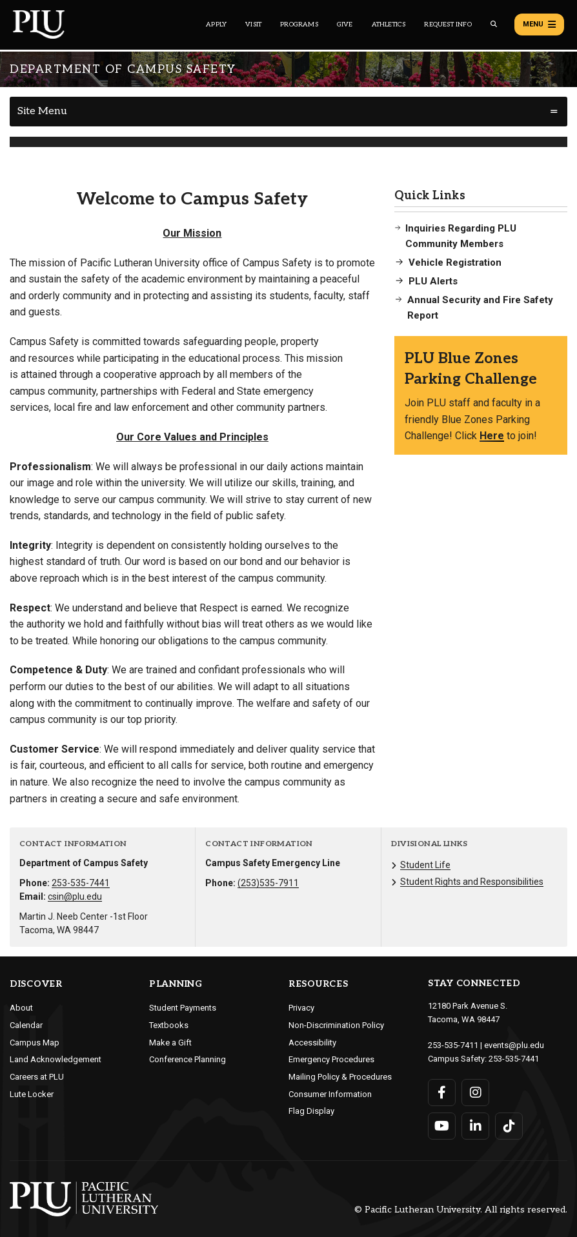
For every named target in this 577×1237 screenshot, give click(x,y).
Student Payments (182, 1008)
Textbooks (168, 1025)
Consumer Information (330, 1094)
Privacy (301, 1008)
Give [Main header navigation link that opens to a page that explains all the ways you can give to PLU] (345, 24)
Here (492, 436)
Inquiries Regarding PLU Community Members (460, 236)
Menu (539, 24)
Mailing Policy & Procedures (340, 1077)
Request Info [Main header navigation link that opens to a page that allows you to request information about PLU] (447, 24)
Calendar (26, 1025)
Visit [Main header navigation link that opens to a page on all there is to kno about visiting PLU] (253, 24)
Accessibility (312, 1042)
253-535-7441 (81, 883)
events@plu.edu (514, 1045)
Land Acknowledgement (55, 1059)
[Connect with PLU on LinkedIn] (475, 1126)
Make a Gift (170, 1042)
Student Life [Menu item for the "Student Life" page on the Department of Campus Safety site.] (425, 865)
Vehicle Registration (455, 262)
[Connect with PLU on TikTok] (509, 1126)
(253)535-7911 (268, 883)
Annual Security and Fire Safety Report (480, 307)
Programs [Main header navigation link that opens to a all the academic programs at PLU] (299, 24)
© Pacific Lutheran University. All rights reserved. (460, 1210)
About (21, 1008)
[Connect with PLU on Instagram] (475, 1092)
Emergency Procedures (331, 1059)
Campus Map (34, 1042)
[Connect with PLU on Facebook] (442, 1092)
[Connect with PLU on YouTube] (442, 1126)
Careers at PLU (37, 1077)
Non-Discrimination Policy (336, 1025)
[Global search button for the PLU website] (494, 24)
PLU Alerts (433, 281)
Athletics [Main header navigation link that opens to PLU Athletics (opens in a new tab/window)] (389, 24)
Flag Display (311, 1111)
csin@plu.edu (75, 896)
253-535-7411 (453, 1045)
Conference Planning (187, 1059)
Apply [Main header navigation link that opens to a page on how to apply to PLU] (216, 24)
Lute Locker (32, 1094)
